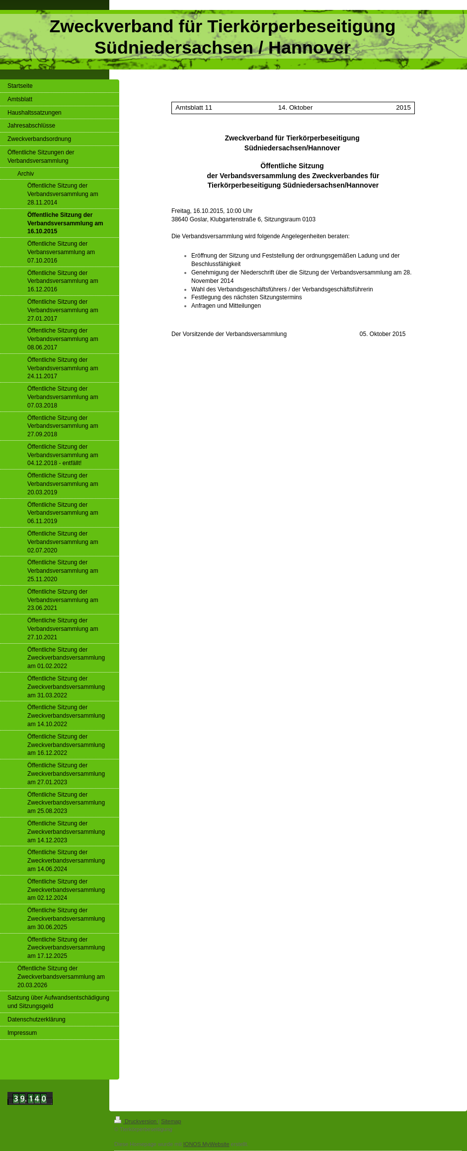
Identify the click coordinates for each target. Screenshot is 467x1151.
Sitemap (171, 1121)
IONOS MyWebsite (206, 1144)
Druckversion (136, 1121)
